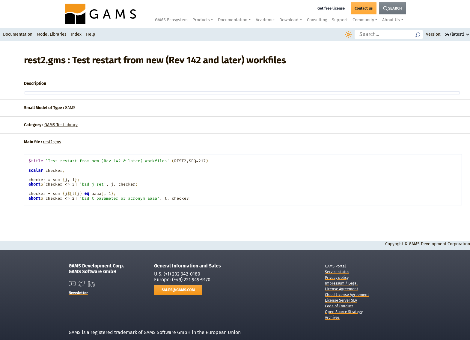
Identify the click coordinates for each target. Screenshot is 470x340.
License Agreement (341, 289)
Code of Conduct (339, 306)
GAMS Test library (61, 124)
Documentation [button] (232, 19)
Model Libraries (52, 34)
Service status (337, 272)
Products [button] (201, 19)
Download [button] (289, 19)
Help (90, 34)
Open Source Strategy (344, 311)
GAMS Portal (335, 266)
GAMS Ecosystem (171, 19)
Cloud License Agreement (347, 294)
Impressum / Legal (341, 283)
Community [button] (363, 19)
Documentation (17, 34)
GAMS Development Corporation (439, 243)
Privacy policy (337, 277)
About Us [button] (391, 19)
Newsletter (78, 293)
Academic (265, 19)
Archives (332, 317)
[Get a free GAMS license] (331, 8)
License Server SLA (341, 300)
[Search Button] (392, 8)
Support (340, 19)
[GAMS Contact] (363, 8)
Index (76, 34)
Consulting (317, 19)
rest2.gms (52, 142)
